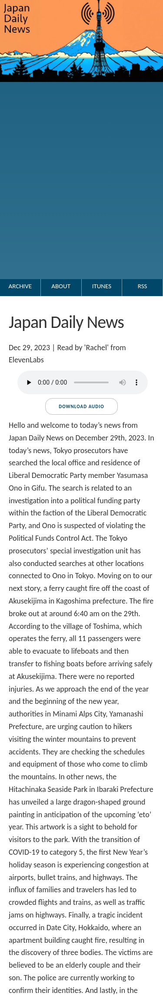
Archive (20, 286)
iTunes (101, 286)
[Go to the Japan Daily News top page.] (81, 91)
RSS (142, 286)
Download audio (81, 406)
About (60, 286)
